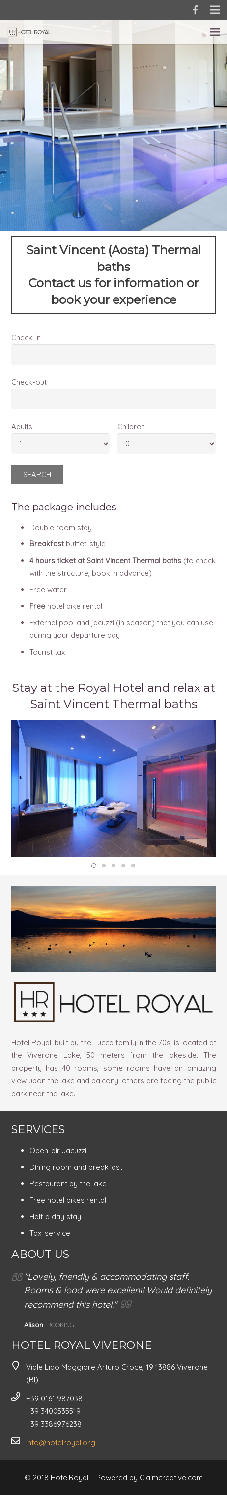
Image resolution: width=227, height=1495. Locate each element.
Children (131, 426)
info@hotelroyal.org (60, 1442)
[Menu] (215, 32)
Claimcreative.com (171, 1477)
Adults (21, 426)
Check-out (29, 382)
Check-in (26, 337)
